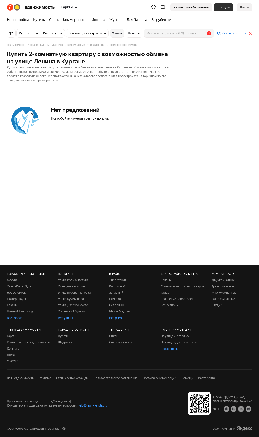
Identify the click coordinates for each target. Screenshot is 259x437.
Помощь (187, 378)
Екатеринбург (17, 299)
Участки (12, 361)
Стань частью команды (72, 378)
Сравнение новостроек (177, 299)
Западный (116, 292)
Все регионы (169, 305)
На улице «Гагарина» (175, 336)
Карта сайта (206, 378)
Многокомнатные (224, 292)
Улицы (165, 292)
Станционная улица (71, 286)
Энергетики (117, 280)
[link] (244, 7)
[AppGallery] (241, 408)
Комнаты (13, 348)
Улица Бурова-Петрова (74, 292)
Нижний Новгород (20, 311)
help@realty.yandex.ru (92, 405)
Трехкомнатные (223, 286)
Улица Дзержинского (73, 305)
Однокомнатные (223, 299)
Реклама (45, 378)
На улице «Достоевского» (179, 342)
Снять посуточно (121, 342)
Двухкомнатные (223, 280)
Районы (166, 280)
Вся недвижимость (20, 378)
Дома (11, 355)
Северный (116, 305)
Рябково (115, 299)
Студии (217, 305)
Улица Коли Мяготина (73, 280)
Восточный (117, 286)
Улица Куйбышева (71, 299)
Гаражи (12, 336)
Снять (113, 336)
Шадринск (65, 342)
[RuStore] (248, 408)
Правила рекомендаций (159, 378)
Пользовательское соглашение (115, 378)
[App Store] (226, 408)
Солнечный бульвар (72, 311)
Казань (12, 305)
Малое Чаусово (120, 311)
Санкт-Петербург (19, 286)
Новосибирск (16, 292)
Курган (63, 336)
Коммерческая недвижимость (28, 342)
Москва (12, 280)
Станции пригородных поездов (182, 286)
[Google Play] (233, 408)
